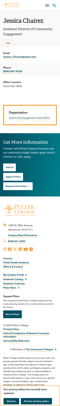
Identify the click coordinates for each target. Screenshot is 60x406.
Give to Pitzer (12, 314)
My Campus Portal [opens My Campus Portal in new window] (13, 274)
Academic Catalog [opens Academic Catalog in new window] (13, 279)
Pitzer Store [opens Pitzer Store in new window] (9, 287)
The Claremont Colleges (39, 349)
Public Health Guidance (16, 262)
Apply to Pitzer (13, 176)
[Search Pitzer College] (54, 5)
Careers (7, 258)
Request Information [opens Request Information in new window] (16, 186)
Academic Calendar (14, 283)
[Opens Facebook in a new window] (10, 249)
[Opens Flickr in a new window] (31, 249)
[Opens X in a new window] (15, 249)
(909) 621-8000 (16, 241)
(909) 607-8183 (12, 71)
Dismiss (11, 401)
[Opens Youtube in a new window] (26, 249)
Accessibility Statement (16, 340)
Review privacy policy (36, 401)
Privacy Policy (11, 329)
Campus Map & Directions (22, 235)
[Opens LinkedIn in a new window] (20, 249)
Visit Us (9, 167)
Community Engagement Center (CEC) (29, 117)
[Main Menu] (47, 5)
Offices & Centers (13, 266)
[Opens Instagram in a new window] (5, 249)
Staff (8, 43)
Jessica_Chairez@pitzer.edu (19, 56)
